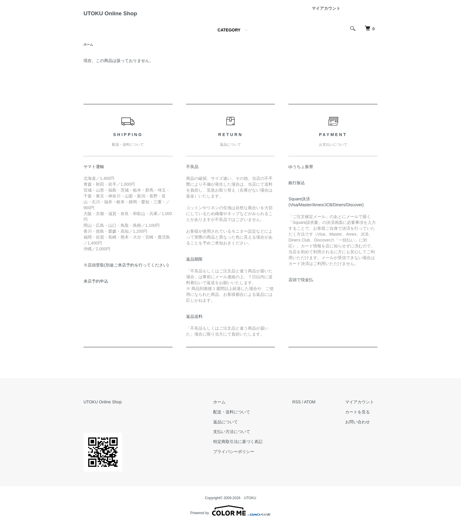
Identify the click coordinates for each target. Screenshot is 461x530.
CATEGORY (229, 34)
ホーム (88, 49)
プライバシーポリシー (243, 456)
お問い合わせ (361, 427)
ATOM (316, 407)
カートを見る (361, 417)
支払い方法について (241, 437)
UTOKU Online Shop (123, 15)
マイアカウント (326, 13)
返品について (235, 427)
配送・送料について (241, 417)
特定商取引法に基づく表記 (248, 447)
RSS (303, 407)
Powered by (230, 516)
